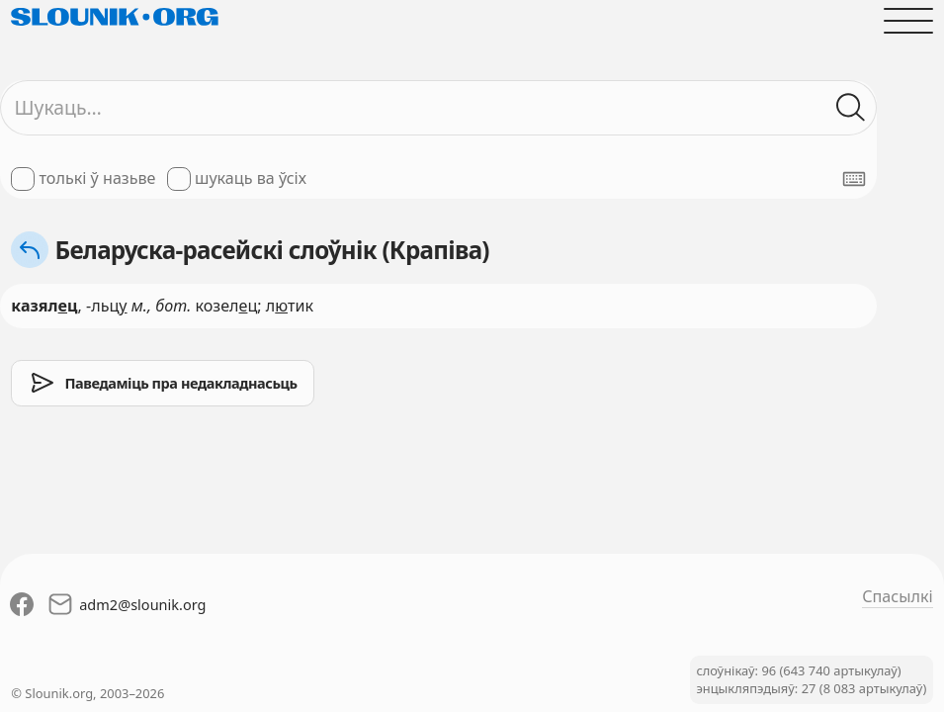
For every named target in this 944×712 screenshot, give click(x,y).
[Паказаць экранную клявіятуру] (854, 179)
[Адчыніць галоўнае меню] (908, 21)
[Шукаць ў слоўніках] (851, 107)
